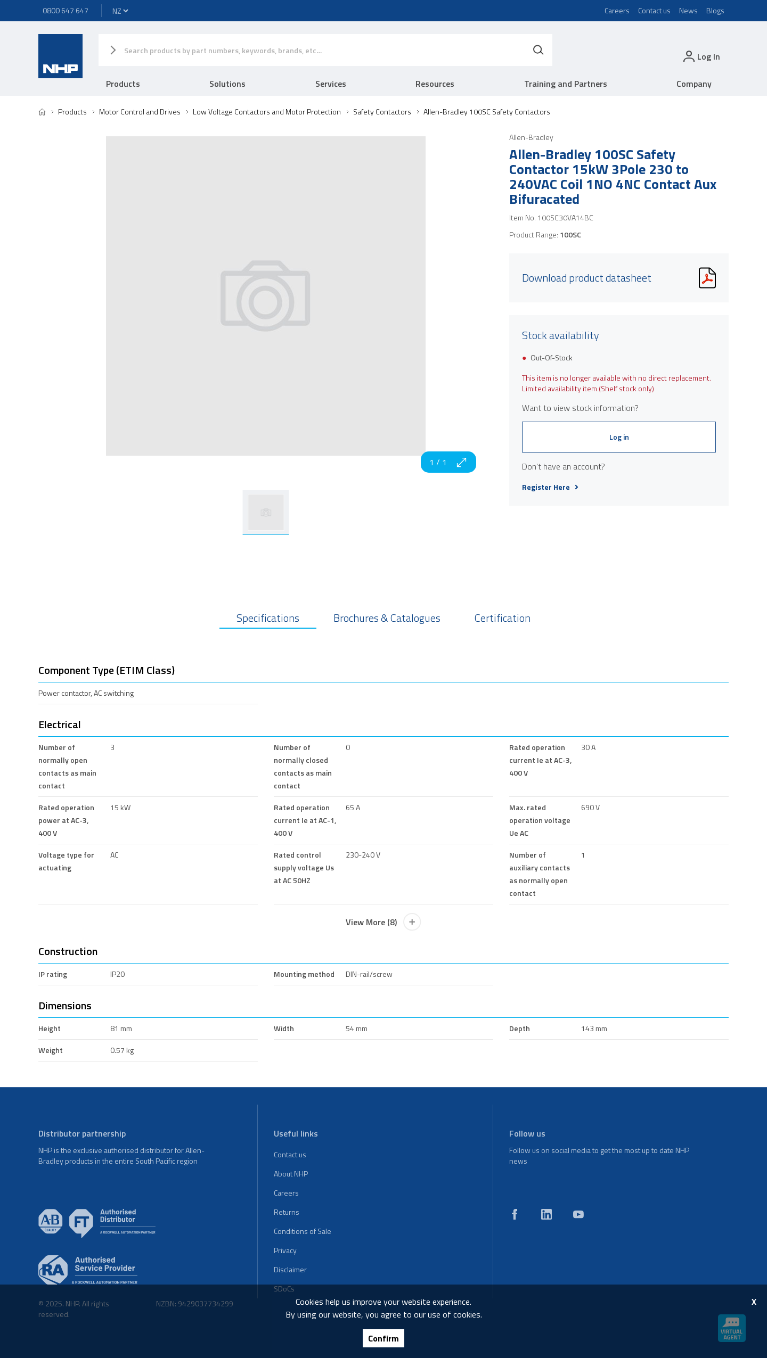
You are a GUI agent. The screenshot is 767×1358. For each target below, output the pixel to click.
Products (123, 83)
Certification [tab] (503, 618)
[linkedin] (546, 1214)
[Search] (538, 50)
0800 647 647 (65, 10)
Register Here (550, 487)
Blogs (715, 10)
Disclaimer (290, 1269)
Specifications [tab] (267, 618)
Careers (617, 10)
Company (694, 83)
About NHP (291, 1173)
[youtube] (578, 1214)
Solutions (227, 83)
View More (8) (383, 922)
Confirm (383, 1338)
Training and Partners (565, 83)
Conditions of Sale (302, 1231)
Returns (286, 1211)
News (688, 10)
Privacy (285, 1250)
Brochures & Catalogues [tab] (386, 618)
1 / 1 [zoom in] (448, 462)
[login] (700, 56)
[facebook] (514, 1214)
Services (330, 83)
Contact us (654, 10)
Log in (619, 436)
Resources (434, 83)
